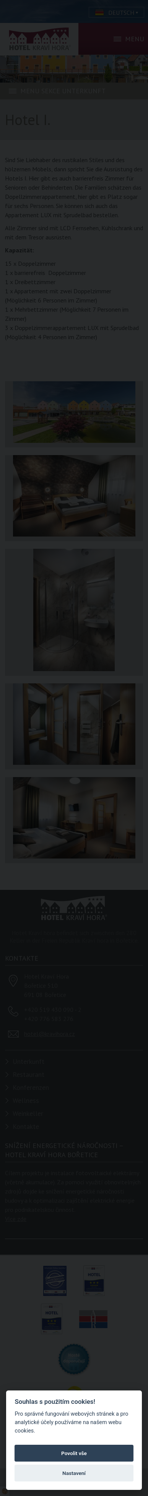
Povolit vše (74, 1453)
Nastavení (74, 1473)
